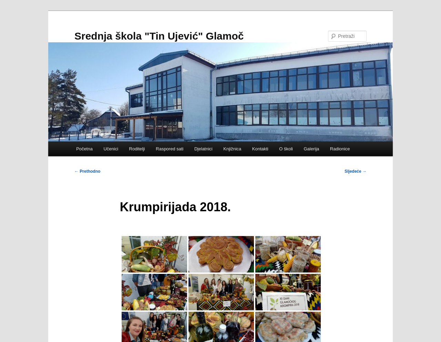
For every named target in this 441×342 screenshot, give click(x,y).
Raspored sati (169, 148)
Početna (84, 148)
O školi (286, 148)
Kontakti (260, 148)
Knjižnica (232, 148)
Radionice (340, 148)
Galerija (311, 148)
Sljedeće (356, 171)
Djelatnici (203, 148)
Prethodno (87, 171)
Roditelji (137, 148)
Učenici (110, 148)
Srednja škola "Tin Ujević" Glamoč (159, 36)
